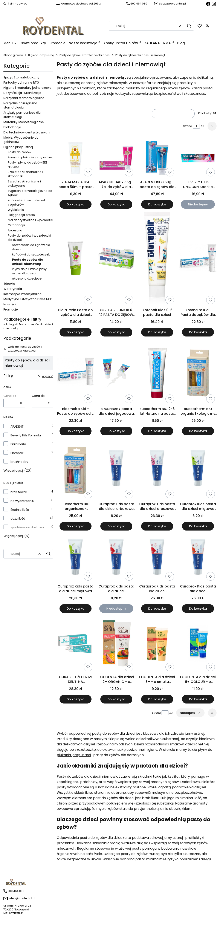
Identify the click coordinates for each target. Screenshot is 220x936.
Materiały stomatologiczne (23, 122)
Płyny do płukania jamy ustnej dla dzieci (29, 271)
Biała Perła (18, 444)
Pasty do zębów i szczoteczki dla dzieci (85, 55)
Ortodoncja (16, 225)
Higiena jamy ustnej (41, 55)
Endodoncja (12, 127)
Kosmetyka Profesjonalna (22, 294)
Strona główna (13, 55)
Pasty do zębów (19, 152)
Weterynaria (12, 289)
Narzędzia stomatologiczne (23, 98)
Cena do (38, 396)
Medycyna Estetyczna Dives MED (27, 299)
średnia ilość (20, 510)
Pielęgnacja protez (21, 215)
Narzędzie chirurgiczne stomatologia (20, 105)
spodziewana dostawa (27, 527)
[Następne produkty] (190, 712)
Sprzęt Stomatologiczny (21, 77)
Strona (187, 126)
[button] (189, 25)
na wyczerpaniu (22, 501)
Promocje (10, 309)
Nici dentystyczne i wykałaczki (30, 220)
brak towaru (19, 492)
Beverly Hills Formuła (26, 435)
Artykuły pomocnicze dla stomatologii (22, 114)
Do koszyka (75, 204)
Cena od (9, 396)
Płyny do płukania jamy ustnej (30, 157)
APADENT (17, 426)
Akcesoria (15, 230)
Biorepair (17, 453)
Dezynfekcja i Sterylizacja (22, 93)
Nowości (9, 304)
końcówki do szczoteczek (31, 254)
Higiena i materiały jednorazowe (27, 88)
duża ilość (18, 518)
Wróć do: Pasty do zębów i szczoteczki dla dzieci (22, 348)
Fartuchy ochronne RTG (21, 82)
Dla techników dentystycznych (26, 132)
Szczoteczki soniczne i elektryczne (24, 183)
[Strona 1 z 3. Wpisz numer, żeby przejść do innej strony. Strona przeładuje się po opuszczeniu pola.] (196, 126)
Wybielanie (16, 210)
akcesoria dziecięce (27, 278)
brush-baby (19, 462)
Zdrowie (9, 283)
